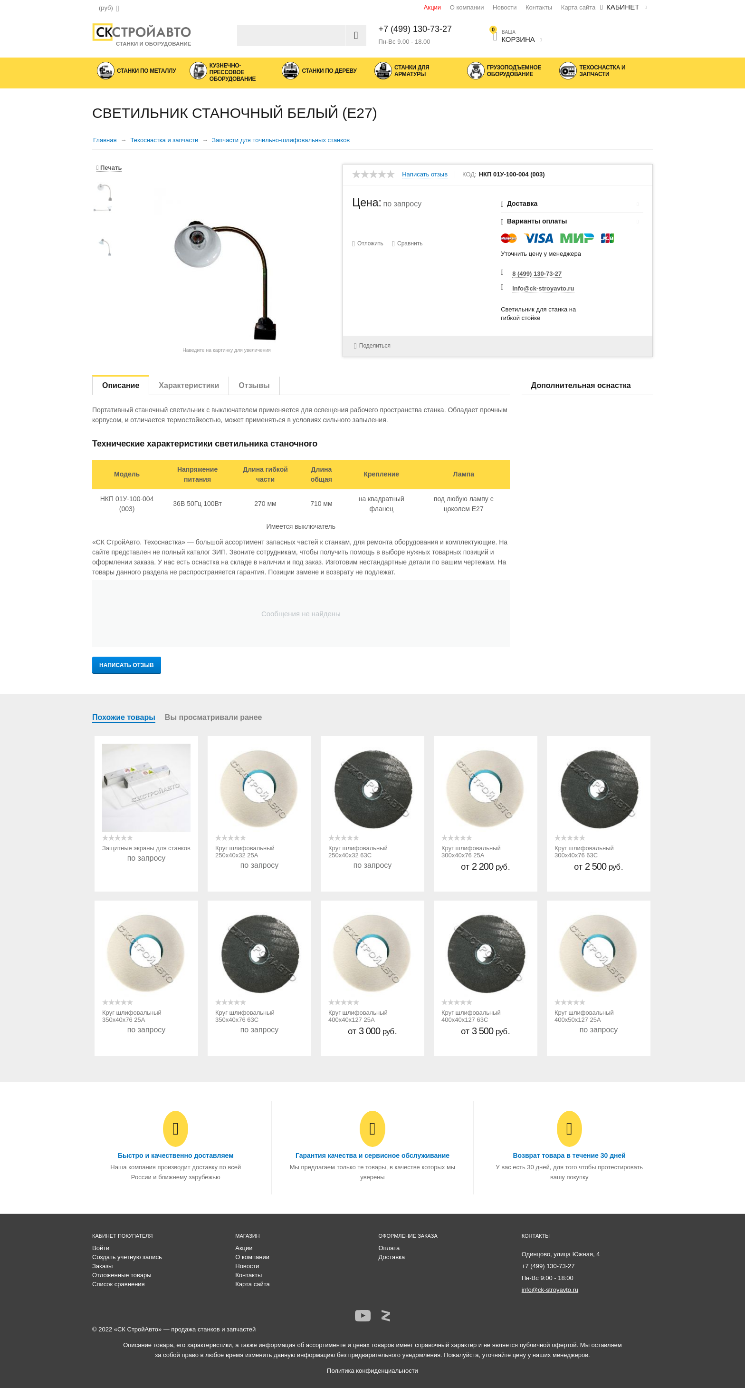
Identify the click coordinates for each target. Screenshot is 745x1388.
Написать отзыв (425, 174)
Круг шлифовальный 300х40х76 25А (471, 851)
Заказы (102, 1266)
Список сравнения (118, 1284)
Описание (120, 385)
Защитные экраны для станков (146, 848)
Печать (109, 167)
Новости (504, 7)
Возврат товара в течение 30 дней (569, 1155)
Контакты (538, 7)
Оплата (389, 1248)
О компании (467, 7)
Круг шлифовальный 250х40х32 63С (358, 851)
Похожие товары (123, 717)
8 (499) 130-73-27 (537, 273)
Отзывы (254, 385)
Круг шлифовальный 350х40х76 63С (245, 1016)
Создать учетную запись (127, 1257)
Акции (432, 7)
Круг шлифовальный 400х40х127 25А (358, 1016)
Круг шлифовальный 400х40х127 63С (471, 1016)
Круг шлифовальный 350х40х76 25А (132, 1016)
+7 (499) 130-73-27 (415, 29)
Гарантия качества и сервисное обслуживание (372, 1155)
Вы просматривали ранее (213, 717)
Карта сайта (578, 7)
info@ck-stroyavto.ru (543, 288)
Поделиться (370, 345)
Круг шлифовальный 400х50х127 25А (584, 1016)
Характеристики (189, 385)
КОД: (469, 174)
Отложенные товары (122, 1275)
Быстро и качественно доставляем (176, 1155)
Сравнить (410, 243)
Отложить (370, 243)
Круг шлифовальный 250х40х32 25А (245, 851)
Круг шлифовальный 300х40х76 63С (584, 851)
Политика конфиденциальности (372, 1370)
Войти (100, 1248)
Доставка (392, 1257)
